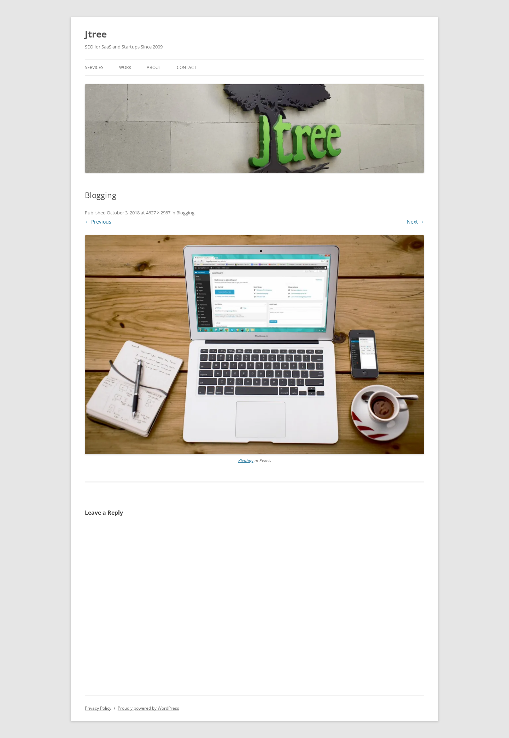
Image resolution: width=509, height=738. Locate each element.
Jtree (96, 34)
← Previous (98, 221)
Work (125, 67)
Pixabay (245, 460)
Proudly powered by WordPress (148, 708)
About (154, 67)
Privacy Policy (98, 708)
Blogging (185, 212)
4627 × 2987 (158, 212)
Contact (187, 67)
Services (94, 67)
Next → (415, 221)
